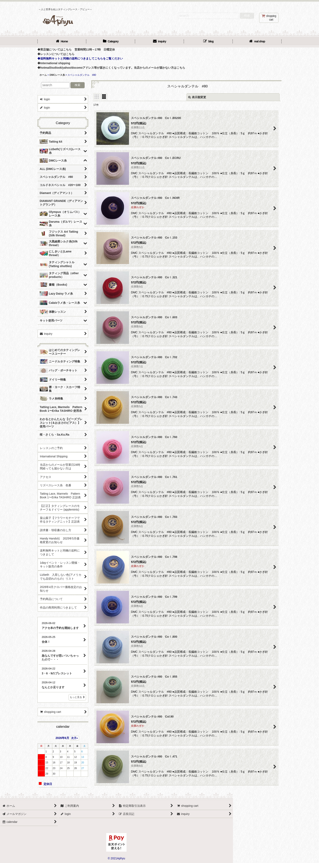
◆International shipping (53, 63)
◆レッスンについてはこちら (55, 54)
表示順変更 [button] (197, 97)
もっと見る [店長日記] (77, 697)
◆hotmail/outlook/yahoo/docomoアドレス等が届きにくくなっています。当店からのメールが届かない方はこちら (111, 67)
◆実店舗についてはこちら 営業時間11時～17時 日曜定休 (76, 49)
